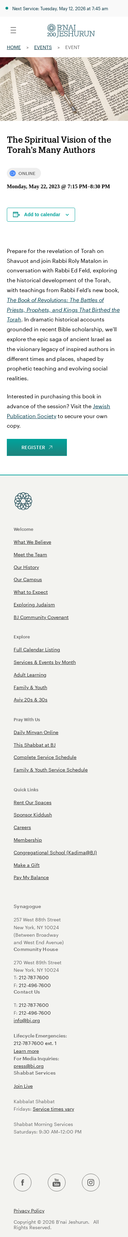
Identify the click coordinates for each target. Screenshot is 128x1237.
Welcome (23, 529)
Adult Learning (30, 675)
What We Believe (32, 542)
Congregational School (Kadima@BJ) (55, 852)
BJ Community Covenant (41, 617)
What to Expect (31, 592)
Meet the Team (30, 554)
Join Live (23, 1086)
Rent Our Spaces (33, 802)
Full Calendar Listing (37, 649)
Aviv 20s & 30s (30, 699)
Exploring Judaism (34, 604)
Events (43, 47)
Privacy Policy (29, 1211)
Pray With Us (27, 719)
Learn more (26, 1051)
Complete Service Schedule (45, 757)
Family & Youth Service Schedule (51, 770)
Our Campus (28, 579)
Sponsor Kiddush (33, 815)
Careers (22, 827)
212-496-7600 (35, 985)
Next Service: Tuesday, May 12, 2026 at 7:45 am (60, 8)
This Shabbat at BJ (35, 745)
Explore (22, 636)
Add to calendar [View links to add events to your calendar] (42, 214)
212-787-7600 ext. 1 (35, 1043)
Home (14, 47)
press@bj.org (29, 1066)
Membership (28, 840)
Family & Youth (30, 687)
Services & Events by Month (45, 662)
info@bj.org (27, 1020)
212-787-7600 (34, 977)
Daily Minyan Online (36, 732)
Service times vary (53, 1109)
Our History (26, 567)
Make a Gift (27, 865)
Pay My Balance (31, 877)
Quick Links (26, 789)
